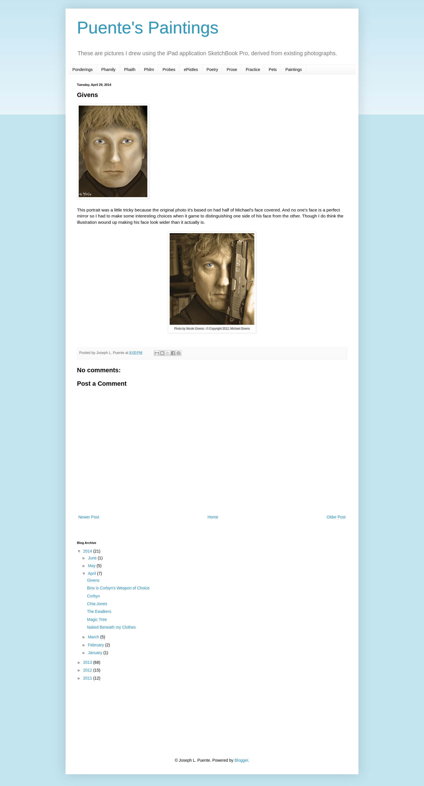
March (94, 637)
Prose (232, 69)
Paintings (293, 69)
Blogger (241, 760)
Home (212, 517)
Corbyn (93, 596)
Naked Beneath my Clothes (111, 627)
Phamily (108, 69)
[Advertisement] (105, 718)
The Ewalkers (99, 611)
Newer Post (88, 517)
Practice (253, 69)
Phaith (130, 69)
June (93, 558)
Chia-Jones (97, 603)
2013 (88, 662)
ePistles (191, 69)
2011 (88, 678)
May (92, 565)
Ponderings (82, 69)
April (92, 573)
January (95, 652)
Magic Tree (97, 619)
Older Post (336, 517)
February (96, 645)
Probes (169, 69)
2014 (88, 551)
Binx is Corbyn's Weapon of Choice (118, 588)
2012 (88, 670)
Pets (273, 69)
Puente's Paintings (148, 27)
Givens (93, 580)
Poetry (212, 69)
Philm (149, 69)
